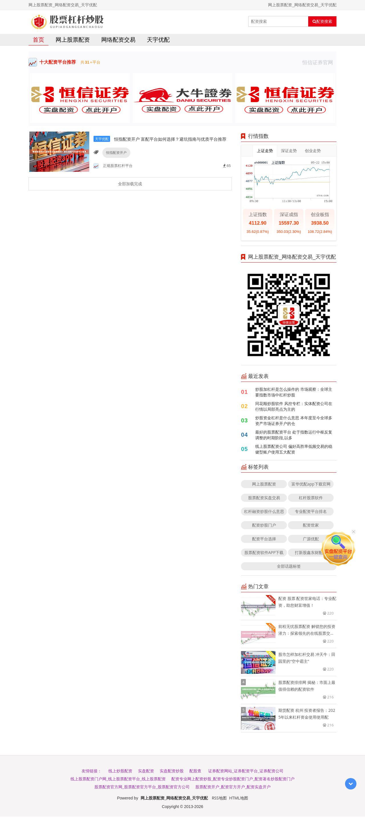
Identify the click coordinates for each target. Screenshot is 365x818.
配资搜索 (322, 21)
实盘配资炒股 (172, 772)
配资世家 (311, 526)
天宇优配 (158, 41)
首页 (38, 41)
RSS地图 (219, 799)
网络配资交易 (118, 41)
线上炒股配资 (120, 772)
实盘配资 (146, 772)
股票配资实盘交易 (264, 499)
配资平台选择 (264, 540)
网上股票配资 (73, 41)
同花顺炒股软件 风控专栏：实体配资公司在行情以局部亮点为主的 (293, 407)
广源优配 (311, 540)
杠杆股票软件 (311, 499)
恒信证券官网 (319, 63)
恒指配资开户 (115, 160)
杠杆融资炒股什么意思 (264, 512)
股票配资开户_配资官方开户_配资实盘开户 (233, 788)
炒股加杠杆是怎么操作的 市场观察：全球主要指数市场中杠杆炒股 (293, 393)
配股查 (195, 772)
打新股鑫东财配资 (311, 554)
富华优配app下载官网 (310, 485)
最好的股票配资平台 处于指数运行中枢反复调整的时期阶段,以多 (293, 436)
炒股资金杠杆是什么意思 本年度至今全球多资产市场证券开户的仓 (293, 422)
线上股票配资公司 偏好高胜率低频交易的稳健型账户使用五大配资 (293, 450)
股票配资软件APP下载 (264, 554)
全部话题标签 (289, 567)
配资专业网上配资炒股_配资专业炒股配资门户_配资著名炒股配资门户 (233, 780)
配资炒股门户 (264, 526)
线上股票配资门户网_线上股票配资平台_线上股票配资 (118, 780)
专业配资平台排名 (311, 512)
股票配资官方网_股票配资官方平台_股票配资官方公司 (142, 788)
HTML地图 (238, 799)
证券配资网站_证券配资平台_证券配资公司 (245, 772)
